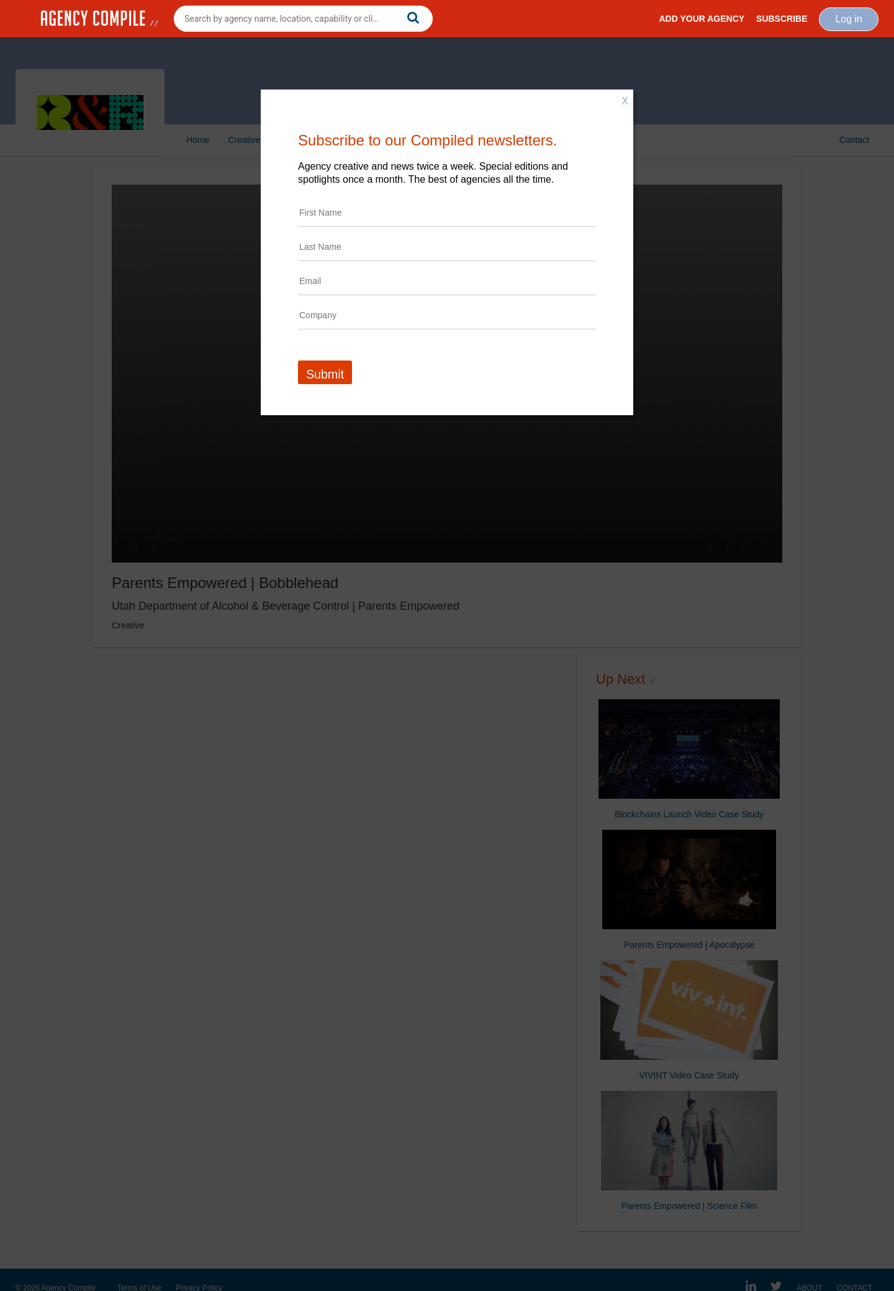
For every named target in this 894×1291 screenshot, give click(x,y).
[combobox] (303, 19)
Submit (325, 374)
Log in (848, 19)
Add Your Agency (701, 19)
